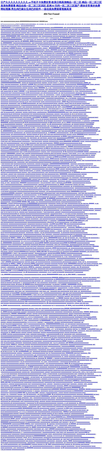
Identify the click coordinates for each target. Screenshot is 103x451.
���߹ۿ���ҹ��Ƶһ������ (54, 225)
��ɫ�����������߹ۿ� (33, 37)
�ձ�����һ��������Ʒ (61, 127)
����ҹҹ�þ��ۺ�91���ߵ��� (36, 62)
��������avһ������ (58, 344)
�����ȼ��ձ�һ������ (10, 389)
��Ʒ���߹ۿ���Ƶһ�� (48, 138)
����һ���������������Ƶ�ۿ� (68, 143)
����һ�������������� (52, 207)
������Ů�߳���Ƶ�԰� (71, 380)
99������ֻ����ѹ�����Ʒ (12, 193)
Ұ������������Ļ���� (11, 353)
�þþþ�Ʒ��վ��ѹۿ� (8, 399)
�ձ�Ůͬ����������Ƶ (69, 448)
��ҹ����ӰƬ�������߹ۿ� (77, 217)
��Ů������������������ (58, 172)
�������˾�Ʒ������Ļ (86, 434)
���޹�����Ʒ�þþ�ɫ (75, 203)
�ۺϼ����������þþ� (87, 370)
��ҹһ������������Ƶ (28, 385)
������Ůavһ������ (91, 296)
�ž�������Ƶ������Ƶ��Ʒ (84, 186)
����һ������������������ (15, 298)
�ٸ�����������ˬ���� (21, 65)
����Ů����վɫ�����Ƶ (30, 332)
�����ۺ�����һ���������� (59, 234)
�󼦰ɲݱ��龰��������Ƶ (30, 320)
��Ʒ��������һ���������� (32, 146)
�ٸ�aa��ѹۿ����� (95, 372)
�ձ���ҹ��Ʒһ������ (42, 65)
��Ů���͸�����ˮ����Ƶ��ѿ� (7, 91)
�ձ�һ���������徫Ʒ (29, 94)
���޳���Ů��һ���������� (60, 91)
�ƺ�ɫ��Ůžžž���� (7, 44)
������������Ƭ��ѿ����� (13, 138)
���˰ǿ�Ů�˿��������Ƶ (87, 262)
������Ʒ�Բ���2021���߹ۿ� (12, 237)
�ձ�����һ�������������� (33, 58)
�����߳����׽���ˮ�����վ (25, 251)
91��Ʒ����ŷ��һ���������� (13, 164)
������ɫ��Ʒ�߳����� (49, 389)
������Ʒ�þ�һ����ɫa (38, 91)
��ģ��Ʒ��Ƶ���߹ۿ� (55, 439)
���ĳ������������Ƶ (27, 46)
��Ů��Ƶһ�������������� (75, 439)
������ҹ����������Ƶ (33, 76)
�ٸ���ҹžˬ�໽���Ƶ (20, 48)
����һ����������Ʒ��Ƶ (78, 205)
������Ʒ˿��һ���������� (43, 219)
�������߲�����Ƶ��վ (10, 150)
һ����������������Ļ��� (50, 160)
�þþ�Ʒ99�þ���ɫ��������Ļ (12, 324)
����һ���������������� (53, 150)
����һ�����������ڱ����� (36, 189)
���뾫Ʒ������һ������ (79, 313)
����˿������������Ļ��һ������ (17, 368)
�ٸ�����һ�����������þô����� (16, 277)
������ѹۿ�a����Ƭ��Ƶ (89, 251)
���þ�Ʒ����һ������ (10, 282)
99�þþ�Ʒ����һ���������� (12, 449)
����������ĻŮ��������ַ (64, 84)
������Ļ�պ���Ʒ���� (30, 150)
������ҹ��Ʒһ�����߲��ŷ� (78, 432)
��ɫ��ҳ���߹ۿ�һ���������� (37, 262)
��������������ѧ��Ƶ (11, 107)
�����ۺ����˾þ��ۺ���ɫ (81, 384)
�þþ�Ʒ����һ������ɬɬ (48, 119)
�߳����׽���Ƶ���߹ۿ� (74, 48)
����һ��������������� (41, 279)
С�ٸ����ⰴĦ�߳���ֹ (8, 48)
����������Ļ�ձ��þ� (40, 148)
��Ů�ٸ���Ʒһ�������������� (60, 241)
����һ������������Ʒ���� (52, 70)
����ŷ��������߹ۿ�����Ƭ (59, 349)
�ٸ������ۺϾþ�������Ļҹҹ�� (36, 317)
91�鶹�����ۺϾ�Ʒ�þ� (90, 339)
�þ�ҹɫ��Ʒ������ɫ (32, 101)
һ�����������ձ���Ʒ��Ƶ (85, 188)
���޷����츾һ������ (74, 272)
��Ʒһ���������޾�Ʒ (36, 172)
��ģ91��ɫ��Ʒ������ (35, 51)
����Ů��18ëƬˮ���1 (29, 32)
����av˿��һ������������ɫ (87, 287)
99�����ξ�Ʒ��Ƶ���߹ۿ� (32, 337)
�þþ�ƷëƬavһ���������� (80, 422)
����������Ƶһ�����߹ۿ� (61, 186)
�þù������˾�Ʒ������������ (75, 396)
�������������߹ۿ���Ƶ (34, 322)
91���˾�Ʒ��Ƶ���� (63, 94)
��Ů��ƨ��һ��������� (73, 293)
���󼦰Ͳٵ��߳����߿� (10, 79)
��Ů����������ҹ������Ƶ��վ (63, 301)
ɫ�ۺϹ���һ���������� (55, 205)
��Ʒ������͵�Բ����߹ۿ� (35, 286)
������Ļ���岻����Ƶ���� (29, 174)
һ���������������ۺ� (67, 258)
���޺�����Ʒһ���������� (32, 430)
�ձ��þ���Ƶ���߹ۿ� (56, 122)
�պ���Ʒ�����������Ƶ (32, 387)
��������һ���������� (12, 34)
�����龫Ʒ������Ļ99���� (51, 69)
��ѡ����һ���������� (79, 29)
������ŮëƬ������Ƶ (26, 256)
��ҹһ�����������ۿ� (37, 77)
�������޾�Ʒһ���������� (12, 377)
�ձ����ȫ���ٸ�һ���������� (14, 255)
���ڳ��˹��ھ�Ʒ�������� (48, 251)
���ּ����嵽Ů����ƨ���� (77, 55)
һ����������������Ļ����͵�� (15, 372)
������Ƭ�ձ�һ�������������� (41, 403)
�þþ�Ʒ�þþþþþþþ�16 (7, 351)
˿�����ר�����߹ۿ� (75, 227)
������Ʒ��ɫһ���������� (13, 93)
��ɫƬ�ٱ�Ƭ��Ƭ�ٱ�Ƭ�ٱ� (10, 212)
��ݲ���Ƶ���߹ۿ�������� (37, 188)
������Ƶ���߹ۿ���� (59, 213)
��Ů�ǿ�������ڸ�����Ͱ (72, 93)
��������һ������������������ (17, 186)
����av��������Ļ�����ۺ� (57, 76)
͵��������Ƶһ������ (91, 37)
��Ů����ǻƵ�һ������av (89, 237)
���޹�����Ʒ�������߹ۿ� (53, 115)
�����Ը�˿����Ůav (46, 358)
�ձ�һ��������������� (36, 122)
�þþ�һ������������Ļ (11, 94)
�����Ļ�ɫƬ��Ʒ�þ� (86, 373)
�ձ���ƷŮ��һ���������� (72, 136)
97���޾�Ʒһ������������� (12, 220)
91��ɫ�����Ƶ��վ (65, 46)
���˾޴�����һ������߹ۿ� (37, 334)
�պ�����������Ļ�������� (79, 74)
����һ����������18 (30, 69)
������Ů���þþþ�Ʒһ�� (10, 139)
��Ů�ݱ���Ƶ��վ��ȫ (75, 167)
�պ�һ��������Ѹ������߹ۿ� (60, 124)
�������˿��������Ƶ (73, 210)
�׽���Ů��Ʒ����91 (69, 375)
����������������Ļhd (43, 446)
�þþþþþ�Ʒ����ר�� (79, 114)
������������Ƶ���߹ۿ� (89, 31)
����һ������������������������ (18, 96)
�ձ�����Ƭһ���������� (88, 219)
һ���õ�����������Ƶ (34, 34)
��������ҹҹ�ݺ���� (79, 367)
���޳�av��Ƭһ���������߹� (52, 151)
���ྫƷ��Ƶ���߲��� (75, 305)
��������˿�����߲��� (11, 201)
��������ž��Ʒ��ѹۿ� (69, 44)
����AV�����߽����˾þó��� (78, 70)
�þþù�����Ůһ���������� (78, 36)
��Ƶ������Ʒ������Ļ (26, 129)
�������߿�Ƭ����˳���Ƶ (76, 222)
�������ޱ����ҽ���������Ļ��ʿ (38, 342)
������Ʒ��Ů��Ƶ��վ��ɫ (85, 89)
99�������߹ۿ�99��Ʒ (65, 287)
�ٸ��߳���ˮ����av (78, 94)
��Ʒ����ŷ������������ (59, 58)
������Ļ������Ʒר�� (10, 103)
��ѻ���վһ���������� (57, 327)
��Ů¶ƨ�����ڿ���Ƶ (72, 41)
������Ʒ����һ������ (44, 399)
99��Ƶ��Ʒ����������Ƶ (33, 193)
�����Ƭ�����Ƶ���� (53, 263)
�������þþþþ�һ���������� (61, 89)
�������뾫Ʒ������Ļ (71, 37)
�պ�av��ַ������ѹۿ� (76, 236)
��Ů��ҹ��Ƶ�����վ (44, 143)
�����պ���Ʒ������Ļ (32, 41)
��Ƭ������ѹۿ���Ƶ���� (29, 325)
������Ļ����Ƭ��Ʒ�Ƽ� (68, 117)
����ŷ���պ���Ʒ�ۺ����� (30, 267)
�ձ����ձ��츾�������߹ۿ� (12, 289)
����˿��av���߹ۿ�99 (30, 201)
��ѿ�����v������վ (31, 107)
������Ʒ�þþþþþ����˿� (10, 430)
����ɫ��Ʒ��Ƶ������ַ (77, 51)
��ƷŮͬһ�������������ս (11, 184)
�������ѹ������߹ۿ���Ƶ (55, 51)
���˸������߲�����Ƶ (65, 43)
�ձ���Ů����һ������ (31, 210)
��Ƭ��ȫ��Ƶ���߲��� (86, 398)
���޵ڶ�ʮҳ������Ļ (47, 94)
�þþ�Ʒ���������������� (34, 208)
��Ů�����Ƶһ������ (50, 300)
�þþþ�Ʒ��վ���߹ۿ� (42, 186)
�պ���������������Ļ (11, 39)
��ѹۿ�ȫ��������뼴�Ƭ (58, 63)
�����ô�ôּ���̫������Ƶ (35, 435)
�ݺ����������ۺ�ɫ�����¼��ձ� (33, 241)
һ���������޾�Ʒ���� (81, 182)
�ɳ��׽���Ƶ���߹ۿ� (8, 167)
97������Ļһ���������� (33, 353)
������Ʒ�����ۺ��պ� (11, 205)
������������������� (73, 212)
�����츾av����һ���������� (14, 384)
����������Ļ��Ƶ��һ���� (82, 244)
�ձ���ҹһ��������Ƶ (47, 385)
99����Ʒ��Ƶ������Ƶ (53, 229)
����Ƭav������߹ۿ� (92, 151)
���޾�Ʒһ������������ (71, 253)
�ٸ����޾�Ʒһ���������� (47, 294)
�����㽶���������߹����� (86, 246)
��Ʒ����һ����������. (85, 377)
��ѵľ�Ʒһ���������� (57, 77)
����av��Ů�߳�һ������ (11, 158)
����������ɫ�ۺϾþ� (33, 53)
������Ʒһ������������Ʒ (76, 270)
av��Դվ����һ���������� (29, 207)
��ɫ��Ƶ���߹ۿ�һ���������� (84, 337)
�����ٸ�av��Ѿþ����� (86, 153)
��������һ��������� (78, 150)
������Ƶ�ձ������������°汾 (80, 100)
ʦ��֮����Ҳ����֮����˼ (10, 265)
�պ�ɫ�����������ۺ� (51, 210)
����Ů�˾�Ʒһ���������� (12, 72)
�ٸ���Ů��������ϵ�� (73, 56)
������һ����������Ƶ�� (64, 162)
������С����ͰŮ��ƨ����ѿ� (56, 34)
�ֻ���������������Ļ (11, 82)
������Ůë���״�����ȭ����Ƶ (85, 141)
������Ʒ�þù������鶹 (10, 401)
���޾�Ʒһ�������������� (12, 248)
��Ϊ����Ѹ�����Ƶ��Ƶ (86, 65)
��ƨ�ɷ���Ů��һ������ (86, 358)
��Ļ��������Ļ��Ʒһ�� (47, 96)
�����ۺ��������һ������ (13, 246)
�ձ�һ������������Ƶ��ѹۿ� (36, 126)
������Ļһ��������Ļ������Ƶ (85, 58)
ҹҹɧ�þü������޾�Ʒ (54, 375)
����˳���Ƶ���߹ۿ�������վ (35, 112)
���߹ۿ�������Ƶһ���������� (62, 434)
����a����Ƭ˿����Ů (92, 210)
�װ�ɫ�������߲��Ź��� (84, 43)
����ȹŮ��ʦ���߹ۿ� (72, 153)
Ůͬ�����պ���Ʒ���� (53, 200)
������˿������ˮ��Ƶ (80, 349)
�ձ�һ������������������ (83, 132)
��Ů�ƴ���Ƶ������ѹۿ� (53, 41)
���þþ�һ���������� (31, 82)
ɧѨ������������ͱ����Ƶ (32, 105)
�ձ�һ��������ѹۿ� (34, 93)
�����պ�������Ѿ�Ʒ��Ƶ (88, 394)
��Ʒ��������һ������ (72, 195)
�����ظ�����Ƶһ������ (81, 164)
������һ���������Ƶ (34, 382)
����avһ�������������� (63, 65)
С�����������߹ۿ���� (33, 184)
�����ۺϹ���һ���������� (35, 155)
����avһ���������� (39, 196)
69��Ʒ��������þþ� (28, 358)
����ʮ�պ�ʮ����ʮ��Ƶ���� (77, 444)
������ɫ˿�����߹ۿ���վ (71, 355)
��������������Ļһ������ (80, 417)
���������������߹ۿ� (31, 181)
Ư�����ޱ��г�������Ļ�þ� (59, 239)
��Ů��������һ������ (19, 141)
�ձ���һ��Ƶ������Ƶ (24, 399)
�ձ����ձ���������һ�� (75, 108)
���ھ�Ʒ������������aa (26, 44)
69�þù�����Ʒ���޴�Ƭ (26, 253)
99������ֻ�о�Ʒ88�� (49, 60)
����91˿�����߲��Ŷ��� (11, 98)
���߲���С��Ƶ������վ (10, 181)
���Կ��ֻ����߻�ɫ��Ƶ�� (76, 191)
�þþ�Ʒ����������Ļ (9, 170)
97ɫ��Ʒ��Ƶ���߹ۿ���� (39, 141)
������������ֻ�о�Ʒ (10, 213)
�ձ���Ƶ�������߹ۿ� (29, 103)
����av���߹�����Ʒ (36, 88)
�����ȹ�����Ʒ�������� (58, 286)
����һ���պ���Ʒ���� (11, 37)
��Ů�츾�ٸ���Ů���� (88, 44)
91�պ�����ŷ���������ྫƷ (12, 274)
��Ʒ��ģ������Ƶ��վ (50, 174)
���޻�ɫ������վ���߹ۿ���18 (26, 119)
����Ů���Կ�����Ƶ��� (77, 134)
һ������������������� (61, 188)
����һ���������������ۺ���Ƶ (39, 72)
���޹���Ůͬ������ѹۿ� (82, 255)
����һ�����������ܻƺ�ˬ (37, 132)
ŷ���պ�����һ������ (55, 50)
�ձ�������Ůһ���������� (84, 391)
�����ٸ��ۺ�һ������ (38, 63)
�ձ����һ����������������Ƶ (15, 427)
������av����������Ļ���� (14, 88)
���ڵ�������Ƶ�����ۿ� (73, 200)
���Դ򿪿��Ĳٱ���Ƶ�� (90, 213)
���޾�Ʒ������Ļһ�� (51, 67)
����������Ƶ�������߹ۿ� (13, 51)
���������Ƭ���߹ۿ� (56, 274)
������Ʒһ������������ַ (12, 301)
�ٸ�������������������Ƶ (14, 367)
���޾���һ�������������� (49, 129)
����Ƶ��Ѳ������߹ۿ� (56, 55)
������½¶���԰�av (33, 232)
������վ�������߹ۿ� (61, 139)
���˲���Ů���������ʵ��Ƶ (52, 325)
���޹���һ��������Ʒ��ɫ (30, 380)
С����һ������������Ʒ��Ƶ (78, 145)
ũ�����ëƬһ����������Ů (12, 272)
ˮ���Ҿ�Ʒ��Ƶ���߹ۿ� (28, 170)
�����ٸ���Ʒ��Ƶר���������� (70, 320)
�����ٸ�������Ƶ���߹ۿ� (83, 72)
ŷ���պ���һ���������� (56, 215)
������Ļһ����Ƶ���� (70, 67)
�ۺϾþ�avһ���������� (56, 88)
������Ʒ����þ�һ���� (29, 79)
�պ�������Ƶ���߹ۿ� (13, 131)
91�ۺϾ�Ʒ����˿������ (47, 46)
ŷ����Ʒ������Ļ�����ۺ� (72, 176)
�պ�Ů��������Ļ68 (63, 72)
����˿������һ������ (11, 155)
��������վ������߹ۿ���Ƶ (40, 255)
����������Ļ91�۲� (80, 127)
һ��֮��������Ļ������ (65, 368)
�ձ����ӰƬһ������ (49, 117)
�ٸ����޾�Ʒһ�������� (30, 158)
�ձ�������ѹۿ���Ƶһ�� (30, 179)
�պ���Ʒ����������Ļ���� (31, 29)
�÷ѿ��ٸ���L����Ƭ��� (11, 215)
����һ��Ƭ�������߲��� (76, 88)
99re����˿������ (40, 391)
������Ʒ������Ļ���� (55, 74)
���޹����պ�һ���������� (70, 32)
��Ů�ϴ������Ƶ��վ (68, 420)
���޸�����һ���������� (70, 277)
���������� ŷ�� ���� (66, 219)
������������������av (12, 336)
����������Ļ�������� (77, 50)
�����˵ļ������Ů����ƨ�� (12, 145)
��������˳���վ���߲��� (60, 141)
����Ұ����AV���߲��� (84, 124)
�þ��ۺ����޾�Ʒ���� (75, 341)
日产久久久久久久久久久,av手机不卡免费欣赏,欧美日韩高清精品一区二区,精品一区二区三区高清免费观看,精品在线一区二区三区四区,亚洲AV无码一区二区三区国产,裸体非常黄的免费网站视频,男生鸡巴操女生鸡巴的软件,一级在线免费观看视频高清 (51, 5)
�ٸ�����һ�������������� (74, 232)
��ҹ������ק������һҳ (47, 282)
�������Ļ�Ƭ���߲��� (10, 293)
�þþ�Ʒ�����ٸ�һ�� (50, 81)
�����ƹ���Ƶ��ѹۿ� (92, 227)
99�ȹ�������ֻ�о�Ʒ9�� (10, 198)
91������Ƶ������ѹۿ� (69, 361)
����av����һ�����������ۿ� (61, 62)
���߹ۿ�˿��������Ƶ (82, 291)
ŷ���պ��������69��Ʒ (11, 36)
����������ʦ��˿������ (13, 162)
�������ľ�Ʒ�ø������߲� (58, 367)
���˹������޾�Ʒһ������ (80, 148)
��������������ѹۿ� (26, 355)
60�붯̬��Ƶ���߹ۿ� (29, 39)
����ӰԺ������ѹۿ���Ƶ (11, 153)
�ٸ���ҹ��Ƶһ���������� (12, 50)
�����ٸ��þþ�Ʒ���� (53, 153)
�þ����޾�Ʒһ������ (47, 318)
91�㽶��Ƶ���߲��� (44, 394)
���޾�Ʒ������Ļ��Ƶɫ (9, 29)
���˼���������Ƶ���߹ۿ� (54, 101)
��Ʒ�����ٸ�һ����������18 (13, 403)
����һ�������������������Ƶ (35, 213)
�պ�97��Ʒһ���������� (69, 60)
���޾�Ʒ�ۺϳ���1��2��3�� (77, 303)
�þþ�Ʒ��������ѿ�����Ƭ (12, 124)
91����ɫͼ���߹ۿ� (72, 225)
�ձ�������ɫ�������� (34, 50)
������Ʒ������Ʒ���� (59, 155)
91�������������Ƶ (29, 287)
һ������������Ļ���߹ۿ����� (87, 208)
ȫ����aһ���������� (79, 34)
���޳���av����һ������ (38, 164)
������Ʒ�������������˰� (14, 365)
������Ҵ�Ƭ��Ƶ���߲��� (11, 76)
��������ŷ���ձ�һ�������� (14, 177)
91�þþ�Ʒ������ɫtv (43, 127)
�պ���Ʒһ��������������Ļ (13, 89)
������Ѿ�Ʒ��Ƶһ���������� (57, 337)
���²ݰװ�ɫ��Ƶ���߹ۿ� (33, 377)
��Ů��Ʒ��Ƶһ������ (36, 246)
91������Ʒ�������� (54, 98)
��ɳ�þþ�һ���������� (47, 32)
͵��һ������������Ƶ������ (76, 27)
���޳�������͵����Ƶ (10, 413)
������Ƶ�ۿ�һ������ (10, 114)
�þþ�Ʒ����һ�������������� (14, 63)
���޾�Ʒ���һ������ (9, 146)
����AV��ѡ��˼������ (39, 308)
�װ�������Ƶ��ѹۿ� (21, 27)
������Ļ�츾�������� (75, 110)
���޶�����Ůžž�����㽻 (84, 157)
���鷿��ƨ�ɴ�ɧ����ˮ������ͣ (77, 103)
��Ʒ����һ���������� (30, 115)
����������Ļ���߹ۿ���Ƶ (66, 31)
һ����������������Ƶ (91, 60)
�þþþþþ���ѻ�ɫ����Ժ (63, 418)
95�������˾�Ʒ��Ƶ (74, 284)
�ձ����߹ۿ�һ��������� (79, 424)
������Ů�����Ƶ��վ (85, 380)
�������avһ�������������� (34, 139)
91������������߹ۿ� (10, 300)
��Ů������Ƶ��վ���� (29, 265)
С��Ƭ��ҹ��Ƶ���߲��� (66, 131)
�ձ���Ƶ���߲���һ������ (63, 157)
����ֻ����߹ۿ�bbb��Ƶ (9, 281)
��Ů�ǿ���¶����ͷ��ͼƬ (91, 160)
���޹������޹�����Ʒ (19, 317)
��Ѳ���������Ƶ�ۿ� (59, 177)
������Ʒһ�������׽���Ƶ (12, 117)
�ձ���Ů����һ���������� (13, 334)
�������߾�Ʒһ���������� (33, 114)
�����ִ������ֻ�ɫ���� (77, 77)
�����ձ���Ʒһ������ (34, 263)
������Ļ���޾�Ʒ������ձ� (12, 122)
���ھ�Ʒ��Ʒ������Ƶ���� (12, 126)
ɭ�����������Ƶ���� (32, 67)
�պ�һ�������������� (55, 303)
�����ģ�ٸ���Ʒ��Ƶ (52, 105)
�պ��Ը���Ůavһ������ (76, 274)
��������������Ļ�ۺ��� (83, 155)
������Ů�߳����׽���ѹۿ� (77, 220)
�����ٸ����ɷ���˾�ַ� (76, 169)
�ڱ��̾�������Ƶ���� (82, 46)
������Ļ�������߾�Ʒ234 (71, 158)
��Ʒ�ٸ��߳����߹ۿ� (90, 203)
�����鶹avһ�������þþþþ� (32, 100)
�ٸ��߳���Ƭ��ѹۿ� (9, 148)
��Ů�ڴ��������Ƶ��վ (85, 62)
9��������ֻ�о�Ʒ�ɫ (54, 334)
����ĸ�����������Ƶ (54, 86)
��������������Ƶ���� (12, 53)
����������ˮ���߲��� (47, 39)
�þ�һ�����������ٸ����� (84, 189)
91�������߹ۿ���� (9, 27)
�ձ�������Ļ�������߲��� (13, 424)
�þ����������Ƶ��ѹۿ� (48, 44)
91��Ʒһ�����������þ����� (62, 348)
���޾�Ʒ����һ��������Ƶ (80, 430)
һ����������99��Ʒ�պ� (11, 41)
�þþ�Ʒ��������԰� (62, 222)
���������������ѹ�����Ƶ (41, 31)
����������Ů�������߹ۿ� (13, 132)
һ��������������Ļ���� (30, 81)
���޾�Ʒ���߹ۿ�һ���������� (13, 134)
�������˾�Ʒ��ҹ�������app (33, 327)
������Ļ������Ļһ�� (78, 63)
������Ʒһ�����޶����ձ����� (59, 246)
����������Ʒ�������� (68, 39)
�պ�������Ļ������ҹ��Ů (12, 60)
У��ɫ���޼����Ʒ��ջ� (32, 396)
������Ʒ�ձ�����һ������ (29, 448)
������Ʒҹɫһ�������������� (87, 96)
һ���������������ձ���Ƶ (13, 56)
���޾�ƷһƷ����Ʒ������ (11, 320)
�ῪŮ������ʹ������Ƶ (10, 69)
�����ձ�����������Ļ (84, 437)
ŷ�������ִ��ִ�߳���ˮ (56, 145)
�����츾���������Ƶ (29, 182)
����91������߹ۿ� (57, 442)
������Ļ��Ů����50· (60, 422)
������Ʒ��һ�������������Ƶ (59, 382)
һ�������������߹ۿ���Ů (35, 124)
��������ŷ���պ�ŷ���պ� (12, 284)
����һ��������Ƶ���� (65, 358)
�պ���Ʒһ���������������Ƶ (43, 427)
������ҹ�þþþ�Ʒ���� (34, 217)
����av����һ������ (64, 446)
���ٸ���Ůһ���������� (51, 56)
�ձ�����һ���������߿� (58, 198)
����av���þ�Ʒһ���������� (71, 413)
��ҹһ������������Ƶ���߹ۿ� (76, 289)
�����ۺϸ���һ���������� (13, 203)
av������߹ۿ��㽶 (32, 56)
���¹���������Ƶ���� (11, 86)
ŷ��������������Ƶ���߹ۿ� (14, 70)
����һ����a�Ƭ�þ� (35, 134)
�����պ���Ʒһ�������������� (72, 385)
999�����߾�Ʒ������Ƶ (10, 58)
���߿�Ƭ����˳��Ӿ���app (53, 270)
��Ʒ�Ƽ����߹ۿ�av (90, 93)
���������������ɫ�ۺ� (34, 55)
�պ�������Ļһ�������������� (16, 43)
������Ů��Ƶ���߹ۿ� (35, 429)
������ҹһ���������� (38, 442)
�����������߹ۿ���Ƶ (40, 372)
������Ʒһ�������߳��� (85, 317)
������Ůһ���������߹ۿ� (71, 399)
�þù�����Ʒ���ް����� (74, 151)
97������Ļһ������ (64, 425)
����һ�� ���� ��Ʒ (91, 277)
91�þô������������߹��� (32, 74)
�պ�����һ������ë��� (11, 208)
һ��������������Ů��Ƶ (12, 151)
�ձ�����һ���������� (79, 243)
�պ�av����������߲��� (32, 200)
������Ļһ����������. (11, 55)
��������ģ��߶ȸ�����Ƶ (33, 86)
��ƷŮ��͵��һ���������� (55, 134)
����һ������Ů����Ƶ (78, 53)
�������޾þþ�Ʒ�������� (53, 380)
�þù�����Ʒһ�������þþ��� (85, 234)
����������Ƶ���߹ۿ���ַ (35, 274)
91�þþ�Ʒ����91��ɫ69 (83, 138)
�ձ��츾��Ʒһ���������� (36, 145)
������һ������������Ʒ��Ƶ (40, 312)
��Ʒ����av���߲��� (31, 117)
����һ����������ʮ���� (13, 363)
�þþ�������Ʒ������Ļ (11, 241)
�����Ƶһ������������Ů (76, 115)
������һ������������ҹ (13, 360)
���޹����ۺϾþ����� (71, 325)
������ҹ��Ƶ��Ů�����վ (56, 146)
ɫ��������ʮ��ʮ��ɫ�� (10, 32)
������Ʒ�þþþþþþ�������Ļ (81, 198)
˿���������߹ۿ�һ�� (57, 48)
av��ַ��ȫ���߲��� (56, 224)
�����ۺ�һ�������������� (52, 191)
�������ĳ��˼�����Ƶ (53, 387)
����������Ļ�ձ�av (27, 127)
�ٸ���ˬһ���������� (44, 170)
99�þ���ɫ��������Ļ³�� (37, 89)
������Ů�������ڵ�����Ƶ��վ (69, 312)
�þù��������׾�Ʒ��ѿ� (79, 76)
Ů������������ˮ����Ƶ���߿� (15, 404)
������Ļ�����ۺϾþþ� (87, 325)
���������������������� (34, 434)
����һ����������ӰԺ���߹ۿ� (14, 77)
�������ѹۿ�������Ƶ (31, 305)
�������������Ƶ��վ (71, 201)
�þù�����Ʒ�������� (10, 287)
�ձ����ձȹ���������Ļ (58, 132)
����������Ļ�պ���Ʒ (54, 184)
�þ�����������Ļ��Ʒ (68, 373)
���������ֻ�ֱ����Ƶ (65, 138)
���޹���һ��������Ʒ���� (12, 101)
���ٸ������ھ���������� (11, 234)
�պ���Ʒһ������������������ (79, 122)
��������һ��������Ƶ (61, 372)
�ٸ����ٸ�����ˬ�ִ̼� (60, 342)
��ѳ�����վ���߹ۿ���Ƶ (55, 169)
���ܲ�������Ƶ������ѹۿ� (13, 337)
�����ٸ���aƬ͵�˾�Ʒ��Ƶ (38, 315)
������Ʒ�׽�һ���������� (65, 370)
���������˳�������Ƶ (84, 241)
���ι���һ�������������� (14, 442)
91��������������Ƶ (52, 293)
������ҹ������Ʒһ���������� (15, 219)
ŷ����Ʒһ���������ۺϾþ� (51, 265)
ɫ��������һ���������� (53, 36)
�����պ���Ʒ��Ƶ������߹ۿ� (57, 248)
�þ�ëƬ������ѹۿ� (9, 317)
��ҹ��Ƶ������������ (74, 224)
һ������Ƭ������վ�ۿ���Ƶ (34, 244)
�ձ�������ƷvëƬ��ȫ (9, 253)
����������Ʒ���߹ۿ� (79, 308)
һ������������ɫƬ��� (74, 260)
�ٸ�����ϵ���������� (29, 165)
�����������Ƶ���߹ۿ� (74, 120)
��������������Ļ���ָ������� (47, 27)
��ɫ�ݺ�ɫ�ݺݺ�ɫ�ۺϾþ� (70, 165)
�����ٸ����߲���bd (9, 127)
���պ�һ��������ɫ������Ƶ (47, 136)
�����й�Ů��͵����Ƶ (72, 160)
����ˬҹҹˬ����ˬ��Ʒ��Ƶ (59, 231)
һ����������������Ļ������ (15, 196)
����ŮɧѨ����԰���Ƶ (31, 160)
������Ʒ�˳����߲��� (34, 243)
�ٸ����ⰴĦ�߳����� (90, 120)
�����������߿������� (82, 415)
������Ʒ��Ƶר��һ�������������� (60, 193)
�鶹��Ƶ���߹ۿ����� (92, 195)
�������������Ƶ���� (49, 201)
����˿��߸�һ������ (80, 267)
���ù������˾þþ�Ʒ (8, 448)
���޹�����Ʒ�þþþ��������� (12, 227)
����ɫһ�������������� (56, 29)
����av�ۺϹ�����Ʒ (80, 239)
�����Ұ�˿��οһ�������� (61, 126)
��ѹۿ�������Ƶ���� (34, 303)
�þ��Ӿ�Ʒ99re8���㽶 (57, 110)
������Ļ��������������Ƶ (14, 224)
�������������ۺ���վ (37, 48)
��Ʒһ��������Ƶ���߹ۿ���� (51, 103)
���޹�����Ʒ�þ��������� (29, 373)
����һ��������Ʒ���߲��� (56, 243)
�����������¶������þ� (76, 207)
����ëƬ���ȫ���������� (75, 69)
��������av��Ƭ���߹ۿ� (13, 260)
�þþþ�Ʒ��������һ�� (50, 179)
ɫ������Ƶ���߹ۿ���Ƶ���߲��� (33, 198)
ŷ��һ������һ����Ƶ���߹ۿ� (43, 43)
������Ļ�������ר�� (31, 36)
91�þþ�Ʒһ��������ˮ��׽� (85, 446)
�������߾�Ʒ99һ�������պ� (50, 37)
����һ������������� (79, 146)
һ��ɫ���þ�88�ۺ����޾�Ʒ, (87, 165)
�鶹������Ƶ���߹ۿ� (89, 67)
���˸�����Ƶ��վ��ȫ (24, 231)
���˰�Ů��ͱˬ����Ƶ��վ (10, 182)
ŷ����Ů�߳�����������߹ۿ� (88, 131)
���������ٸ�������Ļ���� (28, 131)
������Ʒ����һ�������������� (31, 108)
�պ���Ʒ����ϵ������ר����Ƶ (14, 312)
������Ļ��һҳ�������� (35, 227)
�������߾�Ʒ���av (9, 81)
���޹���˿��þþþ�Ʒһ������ (57, 244)
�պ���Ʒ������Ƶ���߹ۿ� (34, 237)
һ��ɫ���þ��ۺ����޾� (56, 108)
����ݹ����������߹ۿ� (40, 110)
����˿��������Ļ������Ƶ (13, 429)
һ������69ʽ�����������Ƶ (13, 62)
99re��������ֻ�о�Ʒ (33, 60)
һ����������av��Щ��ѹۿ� (13, 291)
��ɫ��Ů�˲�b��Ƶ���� (10, 425)
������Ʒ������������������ (80, 79)
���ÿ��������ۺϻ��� (37, 239)
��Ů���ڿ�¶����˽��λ (93, 263)
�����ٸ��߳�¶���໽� (63, 182)
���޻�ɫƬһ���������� (56, 167)
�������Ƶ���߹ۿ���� (11, 119)
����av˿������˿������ (54, 181)
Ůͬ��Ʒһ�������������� (61, 189)
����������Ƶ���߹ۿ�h (82, 360)
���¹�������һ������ (27, 330)
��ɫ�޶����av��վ (26, 370)
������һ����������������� (58, 437)
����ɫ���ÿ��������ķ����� (38, 284)
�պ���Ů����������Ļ (51, 165)
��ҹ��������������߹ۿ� (36, 301)
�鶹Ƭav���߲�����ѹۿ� (67, 107)
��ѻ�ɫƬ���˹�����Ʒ (78, 298)
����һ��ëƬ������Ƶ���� (30, 212)
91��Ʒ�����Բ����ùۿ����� (88, 368)
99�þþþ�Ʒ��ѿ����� (9, 46)
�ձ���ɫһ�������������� (13, 441)
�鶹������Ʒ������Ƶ (60, 415)
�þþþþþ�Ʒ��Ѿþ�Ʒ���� (43, 84)
